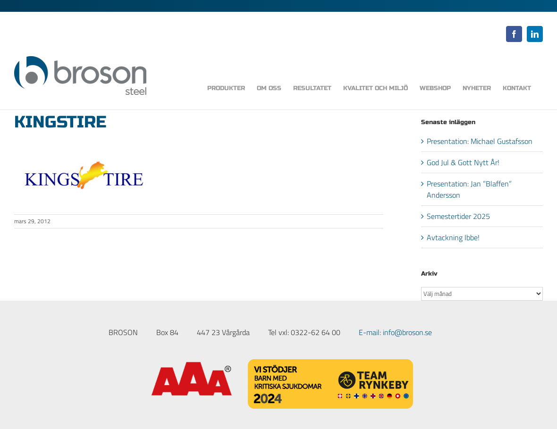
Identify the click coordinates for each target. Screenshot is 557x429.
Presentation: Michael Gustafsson (479, 141)
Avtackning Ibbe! (453, 237)
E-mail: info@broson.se (395, 332)
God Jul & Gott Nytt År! (463, 162)
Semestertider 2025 (458, 216)
